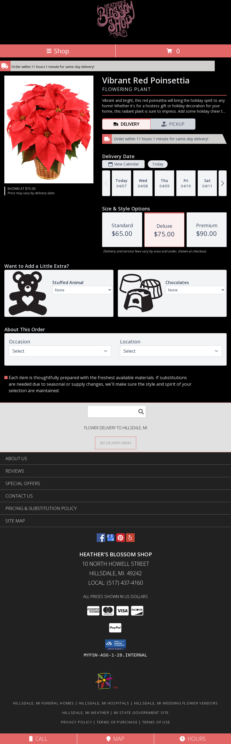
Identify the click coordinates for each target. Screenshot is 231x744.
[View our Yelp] (130, 540)
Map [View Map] (115, 738)
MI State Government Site (141, 712)
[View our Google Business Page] (110, 540)
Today (157, 164)
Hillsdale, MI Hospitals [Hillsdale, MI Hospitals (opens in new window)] (104, 703)
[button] (115, 644)
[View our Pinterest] (120, 540)
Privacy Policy (76, 722)
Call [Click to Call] (38, 738)
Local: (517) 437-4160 (115, 582)
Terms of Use (156, 722)
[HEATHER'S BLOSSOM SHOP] (116, 36)
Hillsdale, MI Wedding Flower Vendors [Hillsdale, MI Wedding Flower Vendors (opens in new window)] (176, 703)
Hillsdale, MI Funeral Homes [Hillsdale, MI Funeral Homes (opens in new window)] (43, 703)
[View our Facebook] (101, 540)
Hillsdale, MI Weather (85, 712)
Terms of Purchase (117, 722)
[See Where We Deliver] (115, 442)
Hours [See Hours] (193, 738)
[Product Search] (116, 411)
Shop (57, 50)
